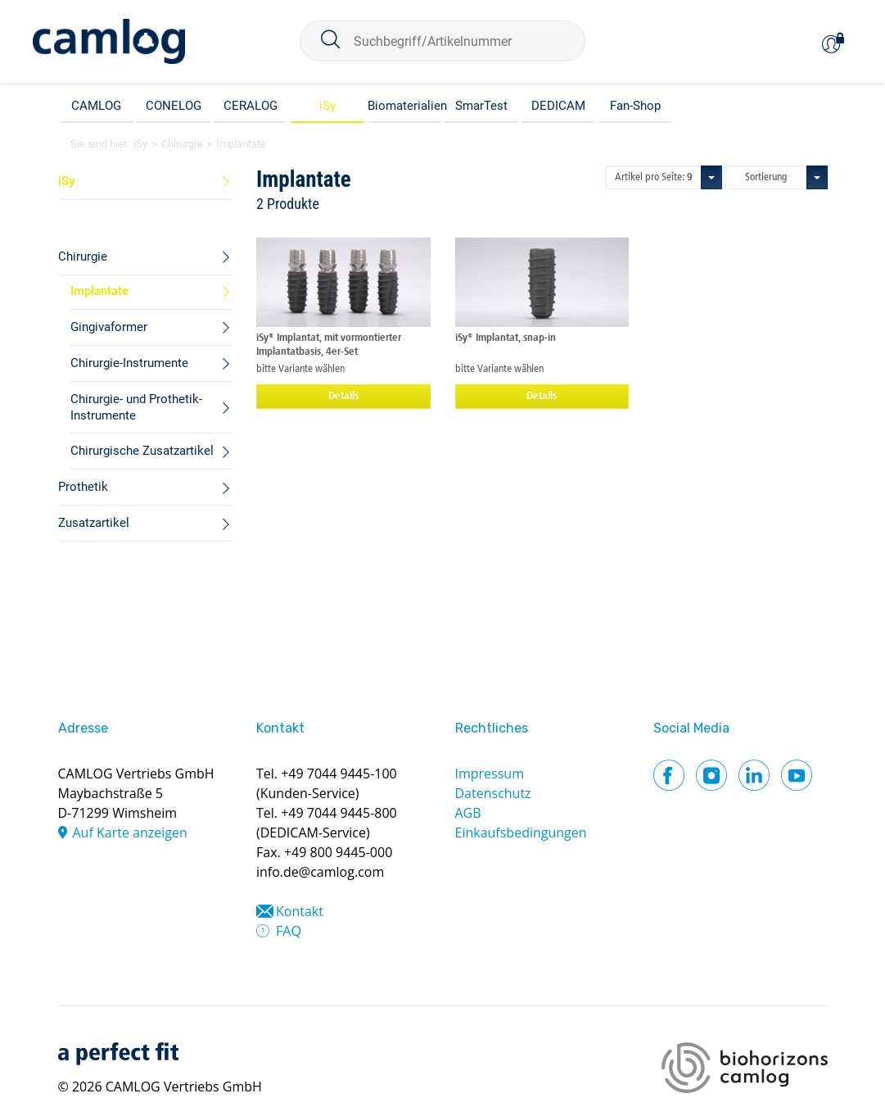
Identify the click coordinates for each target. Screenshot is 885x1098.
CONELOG (173, 105)
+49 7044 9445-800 (339, 813)
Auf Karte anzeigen (130, 833)
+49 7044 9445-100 (339, 774)
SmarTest (481, 105)
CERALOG (251, 105)
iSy (327, 105)
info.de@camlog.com (320, 872)
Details (343, 396)
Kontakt (299, 911)
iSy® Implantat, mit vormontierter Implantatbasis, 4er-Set (328, 345)
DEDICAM (558, 105)
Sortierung (766, 177)
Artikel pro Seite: (654, 177)
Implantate (241, 144)
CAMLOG (96, 105)
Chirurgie (181, 144)
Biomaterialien (404, 105)
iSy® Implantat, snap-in (505, 338)
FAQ (288, 931)
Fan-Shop (635, 105)
